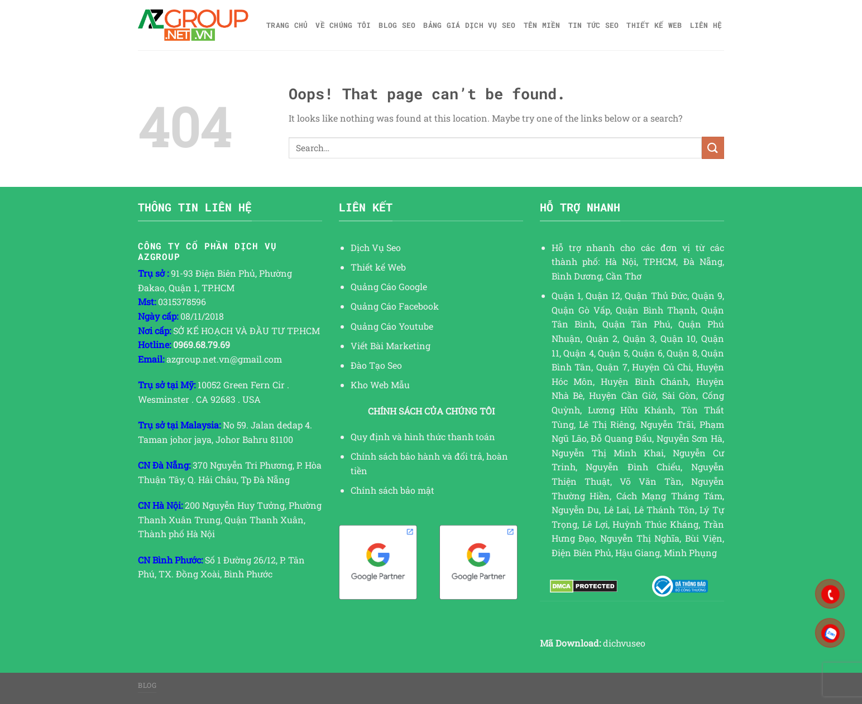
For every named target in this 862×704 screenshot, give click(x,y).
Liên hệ (706, 25)
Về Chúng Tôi (343, 25)
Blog (147, 685)
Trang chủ (287, 25)
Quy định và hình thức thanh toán (423, 436)
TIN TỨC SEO (593, 25)
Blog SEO (397, 25)
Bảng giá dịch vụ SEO (469, 25)
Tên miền (542, 25)
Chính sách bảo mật (392, 490)
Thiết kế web (654, 25)
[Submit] (713, 147)
